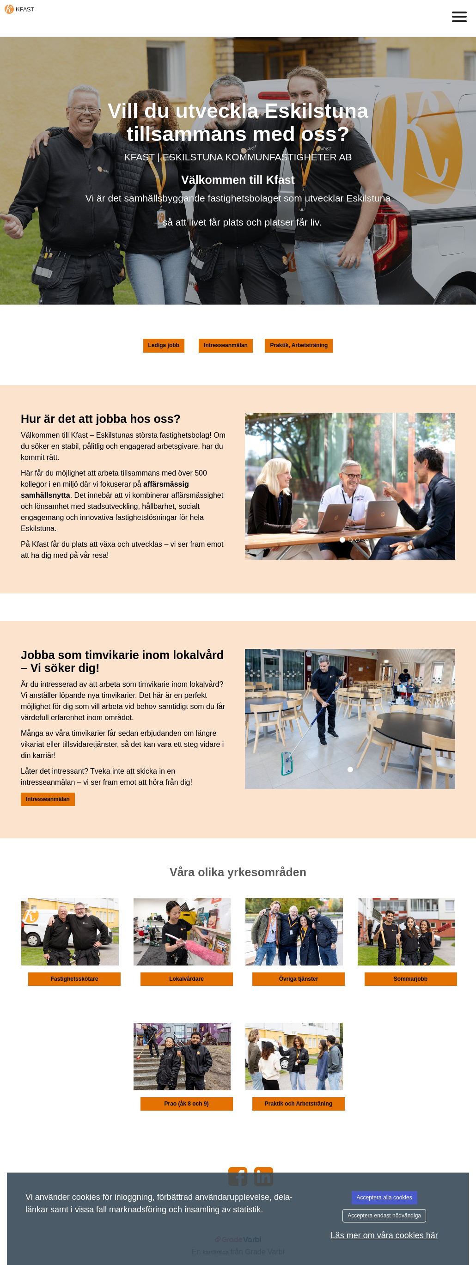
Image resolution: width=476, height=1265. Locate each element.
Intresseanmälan (226, 345)
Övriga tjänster (298, 979)
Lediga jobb (163, 345)
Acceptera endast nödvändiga (384, 1215)
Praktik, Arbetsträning (299, 345)
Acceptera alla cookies (384, 1197)
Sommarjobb (410, 979)
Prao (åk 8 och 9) (186, 1103)
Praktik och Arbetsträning (298, 1103)
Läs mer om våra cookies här (384, 1235)
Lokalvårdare (186, 979)
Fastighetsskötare (74, 979)
